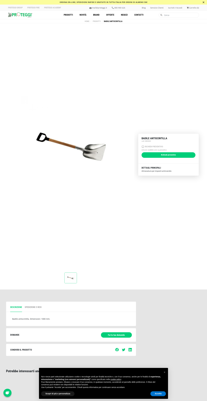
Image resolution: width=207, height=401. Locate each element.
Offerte (110, 15)
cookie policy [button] (115, 379)
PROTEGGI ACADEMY (52, 8)
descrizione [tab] (16, 307)
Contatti (138, 15)
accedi (179, 8)
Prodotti (68, 15)
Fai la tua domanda (116, 335)
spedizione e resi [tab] (33, 307)
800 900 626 (119, 8)
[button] (164, 372)
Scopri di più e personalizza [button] (57, 394)
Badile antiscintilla (113, 21)
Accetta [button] (158, 394)
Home (87, 21)
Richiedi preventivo (168, 155)
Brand (96, 15)
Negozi (124, 15)
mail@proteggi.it (99, 8)
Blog (144, 8)
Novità (83, 15)
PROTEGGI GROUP (15, 8)
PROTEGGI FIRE (33, 8)
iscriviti (171, 8)
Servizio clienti (157, 8)
